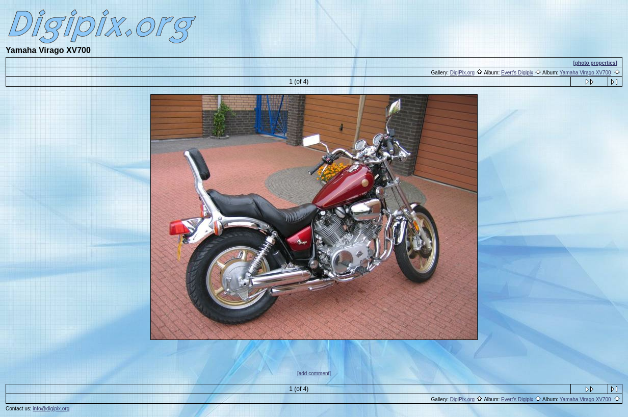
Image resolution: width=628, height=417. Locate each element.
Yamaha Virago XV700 (585, 72)
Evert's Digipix (517, 72)
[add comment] (314, 373)
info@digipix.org (51, 408)
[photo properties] (595, 63)
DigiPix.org (462, 72)
